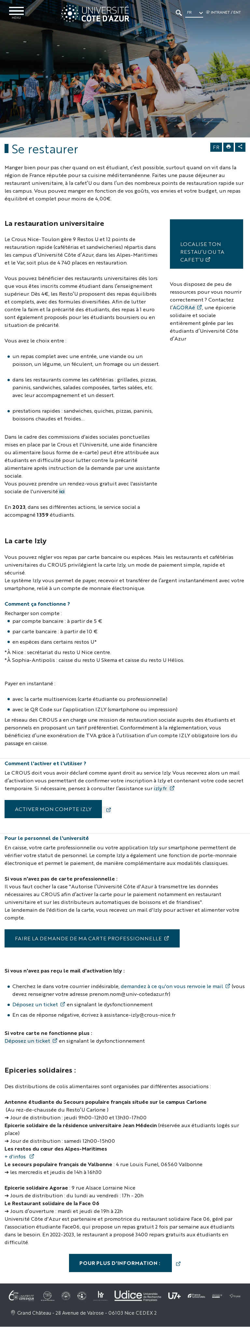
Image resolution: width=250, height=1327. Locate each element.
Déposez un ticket (35, 1004)
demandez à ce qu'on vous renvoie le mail (172, 986)
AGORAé (184, 307)
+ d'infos (16, 1156)
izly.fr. (160, 788)
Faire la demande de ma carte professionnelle (88, 938)
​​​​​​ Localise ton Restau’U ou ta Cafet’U (202, 252)
